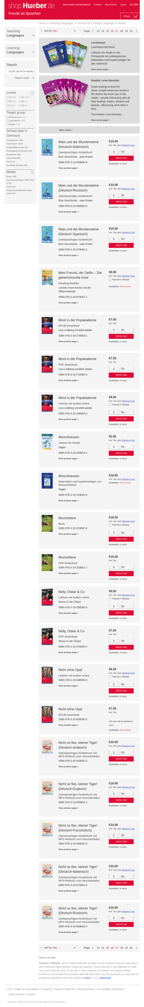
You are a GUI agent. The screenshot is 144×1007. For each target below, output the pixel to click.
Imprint (31, 994)
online (87, 977)
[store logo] (31, 8)
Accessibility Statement (110, 989)
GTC (10, 989)
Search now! (22, 77)
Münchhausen (68, 437)
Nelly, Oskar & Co (71, 592)
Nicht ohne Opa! (70, 670)
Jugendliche (17, 121)
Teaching (15, 33)
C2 (24, 105)
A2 (25, 97)
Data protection (86, 989)
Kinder (14, 124)
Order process (16, 994)
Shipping (46, 989)
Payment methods (64, 989)
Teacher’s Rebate (120, 279)
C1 (12, 105)
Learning (15, 50)
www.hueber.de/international (76, 4)
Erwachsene (17, 117)
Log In (123, 4)
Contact (98, 4)
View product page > (68, 168)
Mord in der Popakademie (77, 320)
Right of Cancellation (27, 989)
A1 (12, 97)
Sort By (48, 30)
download (105, 977)
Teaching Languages (61, 23)
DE (131, 4)
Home (42, 23)
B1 (12, 101)
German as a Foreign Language (95, 23)
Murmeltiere (67, 518)
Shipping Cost (128, 145)
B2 (24, 101)
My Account (111, 4)
